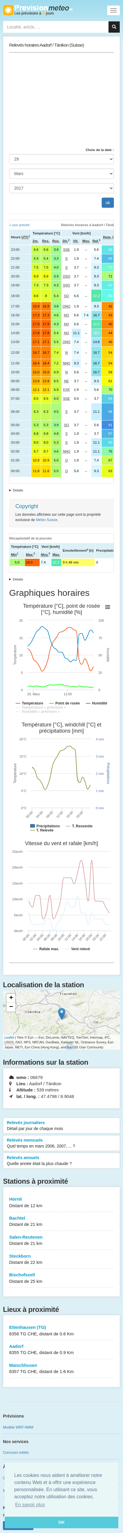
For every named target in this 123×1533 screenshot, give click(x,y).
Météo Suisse (46, 520)
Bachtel (61, 1221)
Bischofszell (61, 1278)
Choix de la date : (100, 150)
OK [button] (61, 1522)
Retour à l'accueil (37, 10)
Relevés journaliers (61, 1126)
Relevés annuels (61, 1161)
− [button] (11, 1007)
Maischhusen (61, 1369)
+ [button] (11, 998)
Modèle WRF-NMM (18, 1427)
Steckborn (61, 1259)
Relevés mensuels (61, 1143)
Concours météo (16, 1453)
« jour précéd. (19, 225)
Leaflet (9, 1037)
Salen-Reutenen (61, 1240)
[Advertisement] (61, 100)
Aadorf (61, 1350)
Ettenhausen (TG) (61, 1331)
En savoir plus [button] (30, 1504)
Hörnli (61, 1202)
